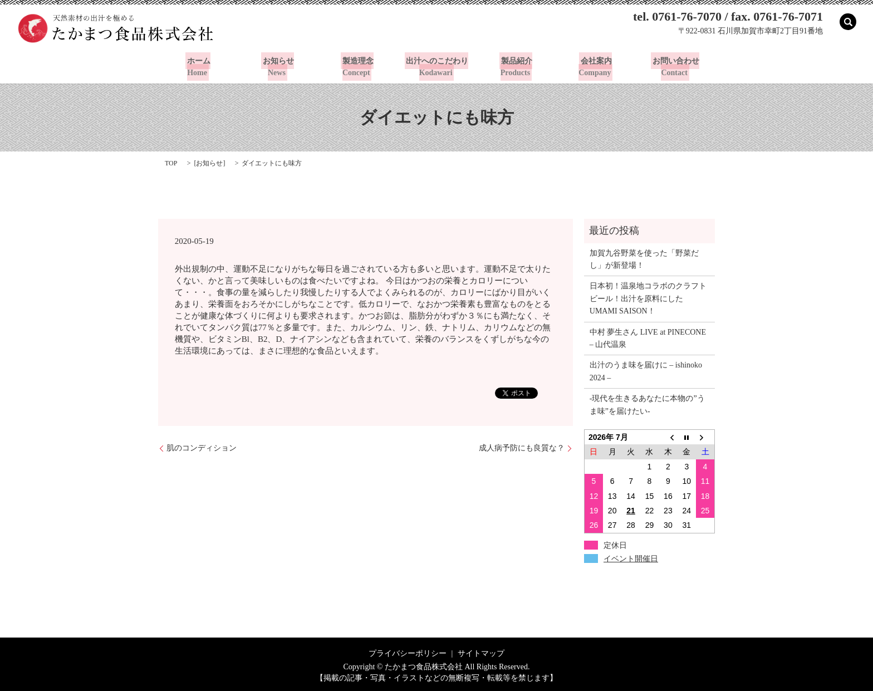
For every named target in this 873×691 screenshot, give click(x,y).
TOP (171, 162)
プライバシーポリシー (408, 653)
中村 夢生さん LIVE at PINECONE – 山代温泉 (648, 337)
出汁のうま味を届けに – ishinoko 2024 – (646, 371)
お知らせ (277, 66)
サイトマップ (481, 653)
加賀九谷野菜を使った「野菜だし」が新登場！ (644, 258)
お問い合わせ (675, 66)
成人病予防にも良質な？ (522, 448)
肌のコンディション (201, 448)
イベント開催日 (631, 557)
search (848, 21)
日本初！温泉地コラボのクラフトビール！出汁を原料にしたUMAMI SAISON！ (648, 298)
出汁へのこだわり (436, 66)
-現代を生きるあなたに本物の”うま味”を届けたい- (647, 404)
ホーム (197, 66)
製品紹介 (516, 66)
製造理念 (356, 66)
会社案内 (596, 66)
